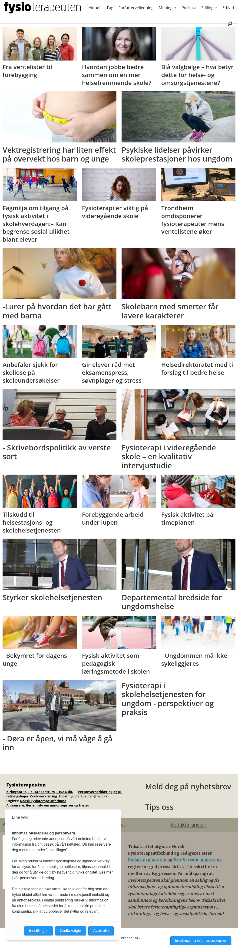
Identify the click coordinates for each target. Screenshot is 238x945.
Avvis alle (101, 931)
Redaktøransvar (188, 824)
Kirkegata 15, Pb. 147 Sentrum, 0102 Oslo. (39, 792)
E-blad (228, 7)
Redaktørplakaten (147, 860)
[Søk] (230, 23)
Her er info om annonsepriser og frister (57, 805)
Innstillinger (38, 931)
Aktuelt (95, 7)
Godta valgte (70, 931)
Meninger (167, 7)
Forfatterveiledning (136, 7)
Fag (110, 7)
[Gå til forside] (42, 8)
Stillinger (209, 7)
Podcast (189, 7)
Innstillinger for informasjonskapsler (200, 940)
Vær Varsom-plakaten (196, 860)
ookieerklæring (44, 796)
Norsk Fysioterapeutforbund (43, 801)
